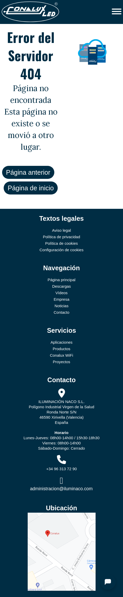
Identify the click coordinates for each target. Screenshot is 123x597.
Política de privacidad (61, 237)
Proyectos (61, 362)
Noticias (61, 306)
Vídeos (61, 293)
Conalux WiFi (61, 355)
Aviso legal (61, 230)
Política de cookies (61, 243)
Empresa (61, 299)
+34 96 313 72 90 (61, 469)
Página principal (61, 280)
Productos (62, 349)
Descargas (61, 286)
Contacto (61, 312)
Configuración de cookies (61, 250)
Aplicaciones (61, 342)
